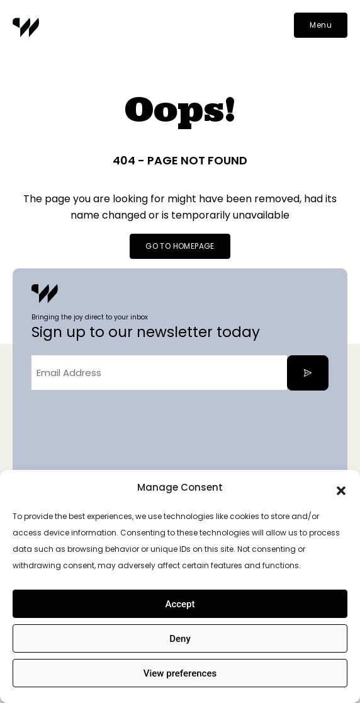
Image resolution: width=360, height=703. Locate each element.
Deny (180, 638)
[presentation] (127, 424)
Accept (179, 604)
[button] (341, 487)
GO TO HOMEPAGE (180, 246)
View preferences (180, 673)
